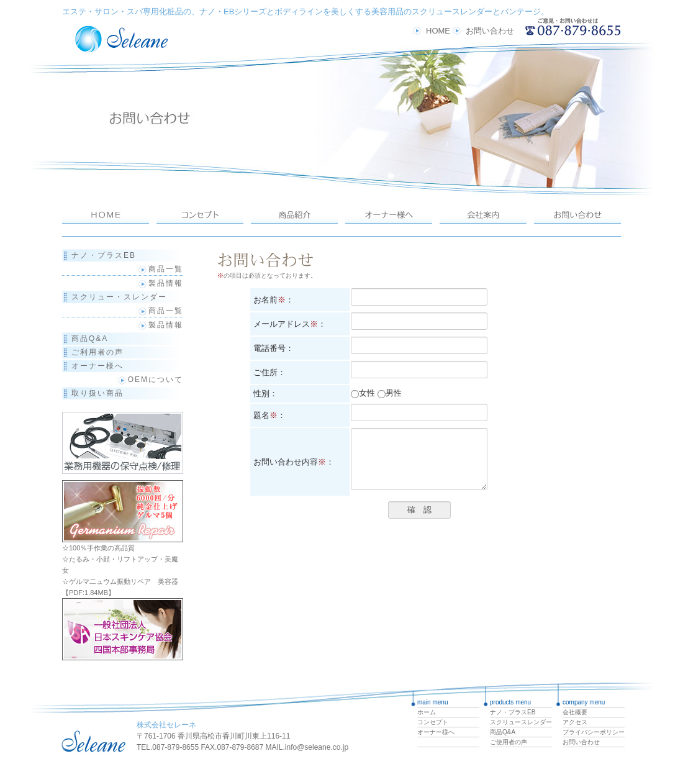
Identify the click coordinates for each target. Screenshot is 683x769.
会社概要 (575, 712)
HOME (438, 30)
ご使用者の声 (508, 742)
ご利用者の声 (97, 352)
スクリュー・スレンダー (119, 297)
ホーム (426, 712)
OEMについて (155, 379)
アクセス (575, 722)
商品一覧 (159, 269)
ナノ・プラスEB (103, 255)
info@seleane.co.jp (316, 747)
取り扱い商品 (97, 393)
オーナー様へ (97, 366)
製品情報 (159, 283)
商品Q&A (89, 338)
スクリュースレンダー (521, 722)
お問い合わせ (490, 30)
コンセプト (432, 722)
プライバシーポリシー (594, 732)
